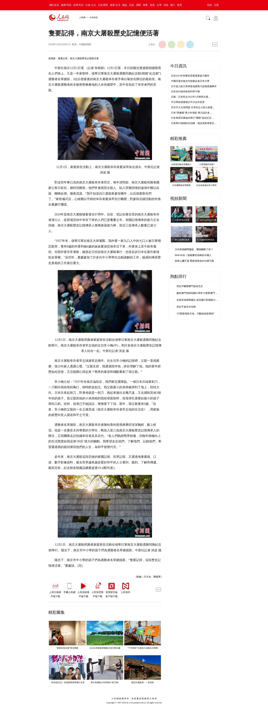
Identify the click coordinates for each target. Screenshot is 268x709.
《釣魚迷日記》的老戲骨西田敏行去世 (67, 682)
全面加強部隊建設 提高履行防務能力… (197, 300)
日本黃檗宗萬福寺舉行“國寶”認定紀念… (192, 118)
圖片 (172, 5)
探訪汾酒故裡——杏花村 (142, 682)
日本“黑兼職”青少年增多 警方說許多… (191, 112)
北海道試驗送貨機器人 (181, 164)
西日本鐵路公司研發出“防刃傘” (105, 682)
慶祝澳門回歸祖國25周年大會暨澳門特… (198, 293)
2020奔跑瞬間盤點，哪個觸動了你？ (194, 249)
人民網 (82, 17)
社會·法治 (91, 5)
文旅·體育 (103, 5)
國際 (138, 5)
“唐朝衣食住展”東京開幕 (67, 648)
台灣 (159, 5)
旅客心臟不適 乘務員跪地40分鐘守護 (194, 261)
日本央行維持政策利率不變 (185, 91)
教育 (179, 5)
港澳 (152, 5)
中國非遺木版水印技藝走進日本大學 (190, 81)
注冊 (216, 5)
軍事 (145, 5)
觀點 (124, 5)
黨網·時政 (66, 5)
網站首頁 (54, 5)
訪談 (131, 5)
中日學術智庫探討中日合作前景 (188, 102)
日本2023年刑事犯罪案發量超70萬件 (190, 75)
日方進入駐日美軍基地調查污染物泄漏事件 (194, 86)
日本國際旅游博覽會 (181, 185)
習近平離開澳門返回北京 (189, 286)
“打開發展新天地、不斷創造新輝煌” (195, 313)
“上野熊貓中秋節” (206, 164)
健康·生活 (115, 5)
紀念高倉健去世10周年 (206, 185)
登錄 (209, 5)
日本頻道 (93, 17)
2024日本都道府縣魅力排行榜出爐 (104, 648)
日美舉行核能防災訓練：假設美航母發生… (194, 123)
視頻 (165, 5)
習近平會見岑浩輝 (186, 307)
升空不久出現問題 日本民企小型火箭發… (193, 107)
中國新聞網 (85, 44)
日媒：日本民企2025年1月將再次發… (191, 97)
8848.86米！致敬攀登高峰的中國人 (193, 255)
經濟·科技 (78, 5)
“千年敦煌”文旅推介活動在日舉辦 (142, 648)
